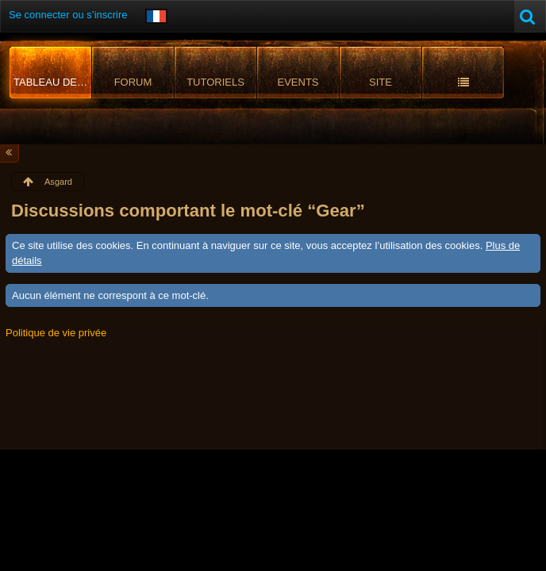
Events (297, 82)
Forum (133, 82)
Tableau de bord (52, 82)
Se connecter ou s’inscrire (68, 15)
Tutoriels (215, 82)
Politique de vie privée (56, 333)
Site (380, 82)
